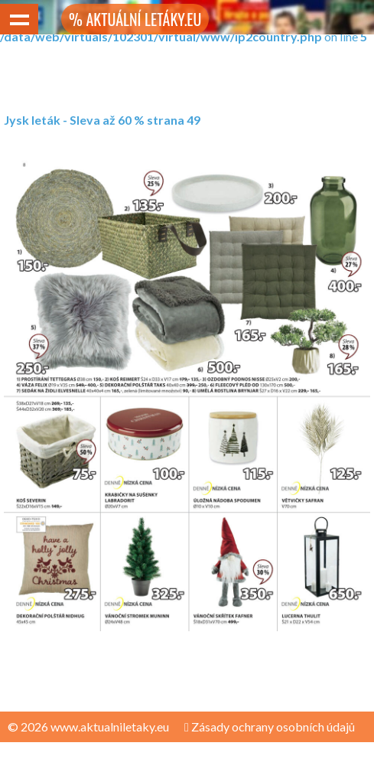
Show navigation (19, 19)
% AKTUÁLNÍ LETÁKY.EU (135, 19)
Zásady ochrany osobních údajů (269, 726)
